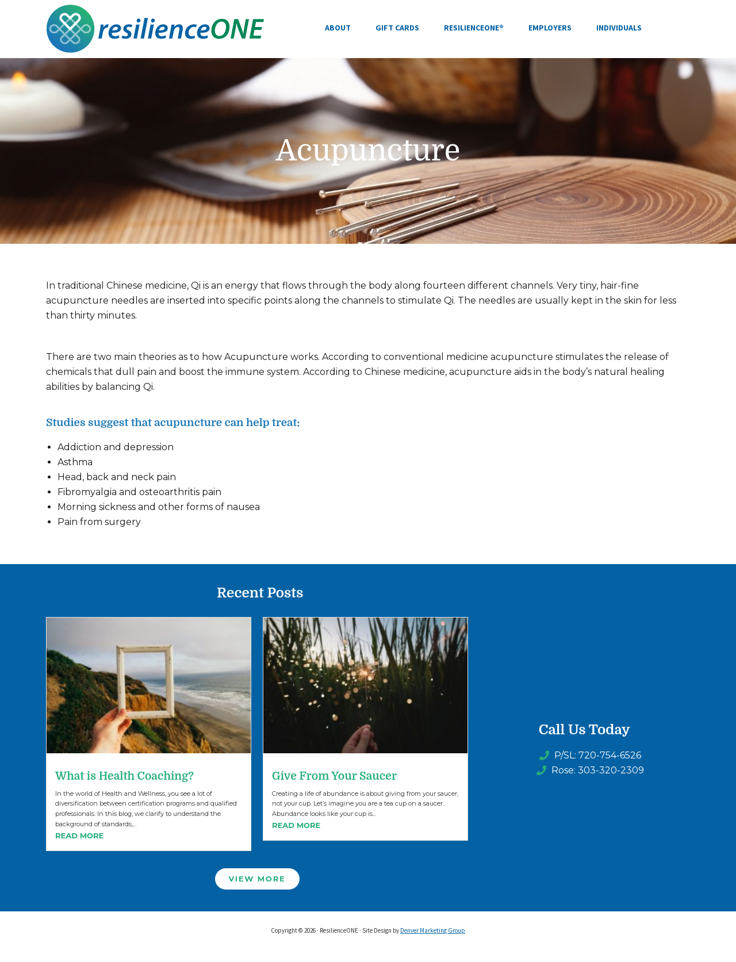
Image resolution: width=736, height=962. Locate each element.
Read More (79, 835)
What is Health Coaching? (124, 776)
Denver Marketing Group (432, 930)
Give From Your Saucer (334, 776)
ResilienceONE (155, 29)
